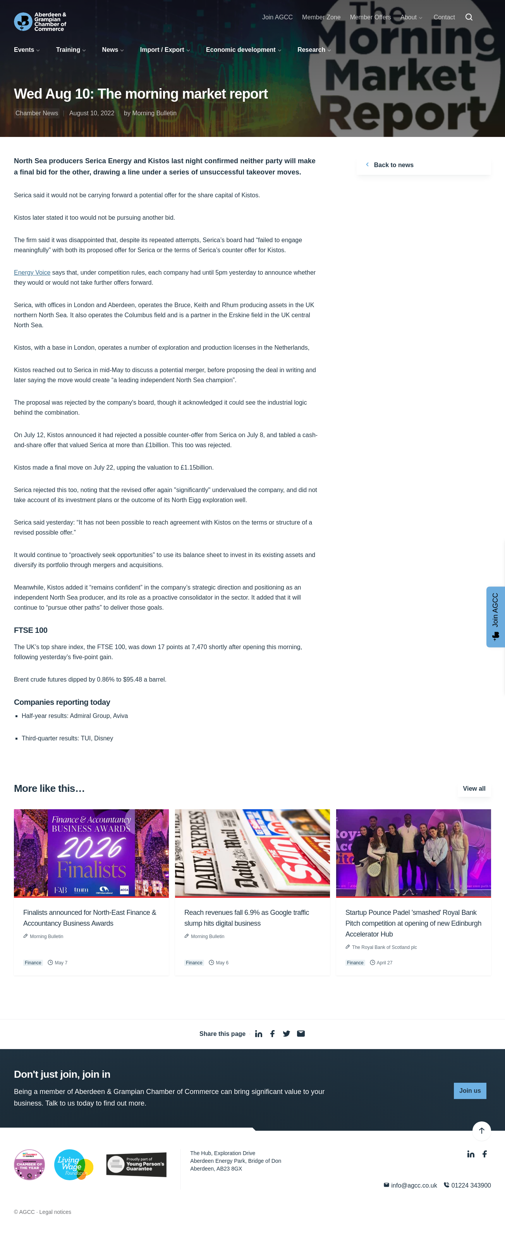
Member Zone (321, 17)
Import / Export (162, 49)
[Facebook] (485, 1154)
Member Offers (370, 17)
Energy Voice (32, 272)
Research (311, 49)
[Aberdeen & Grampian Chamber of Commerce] (40, 21)
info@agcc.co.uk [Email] (410, 1185)
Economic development (241, 49)
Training (68, 49)
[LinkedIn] (471, 1154)
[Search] (469, 17)
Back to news (388, 164)
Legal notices (56, 1212)
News (110, 49)
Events (24, 49)
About (408, 17)
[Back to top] (481, 1131)
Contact (444, 17)
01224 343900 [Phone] (467, 1185)
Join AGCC (277, 17)
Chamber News (36, 113)
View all (474, 788)
